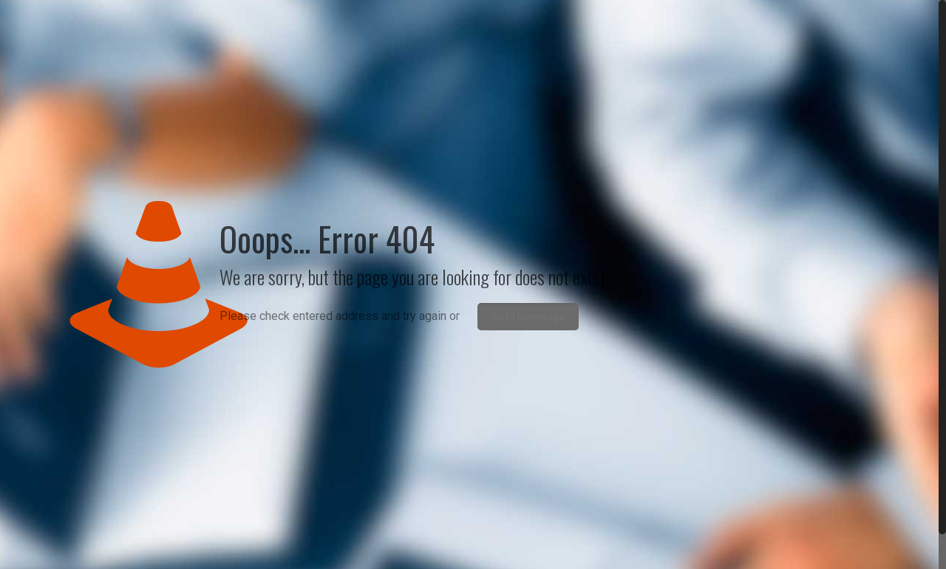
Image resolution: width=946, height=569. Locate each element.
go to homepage (528, 316)
